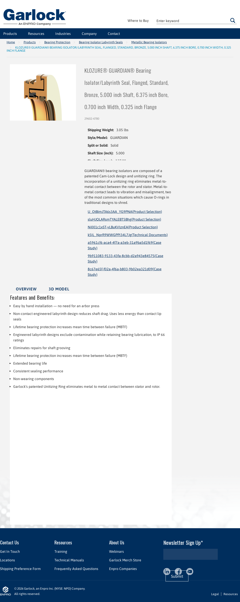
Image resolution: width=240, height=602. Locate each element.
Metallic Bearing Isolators (149, 42)
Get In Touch (10, 551)
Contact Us (9, 542)
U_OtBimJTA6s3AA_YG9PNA (125, 212)
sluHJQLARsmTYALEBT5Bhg (124, 219)
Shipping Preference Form (20, 569)
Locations (7, 560)
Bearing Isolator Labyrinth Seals (101, 42)
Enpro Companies (123, 569)
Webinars (116, 551)
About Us (116, 542)
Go (233, 20)
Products (10, 34)
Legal (215, 594)
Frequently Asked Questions (76, 569)
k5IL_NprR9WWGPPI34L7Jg (128, 235)
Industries (63, 34)
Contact (114, 34)
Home (11, 42)
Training (60, 551)
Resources (36, 34)
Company (89, 34)
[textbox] (196, 21)
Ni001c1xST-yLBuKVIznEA (123, 227)
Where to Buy (138, 21)
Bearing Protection (57, 42)
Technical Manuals (69, 560)
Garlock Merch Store (125, 560)
